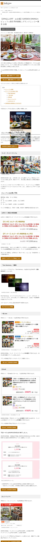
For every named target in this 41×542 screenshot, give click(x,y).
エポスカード (11, 101)
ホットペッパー (12, 99)
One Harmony (11, 93)
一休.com (10, 95)
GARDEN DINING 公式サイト (9, 146)
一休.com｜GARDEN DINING (9, 362)
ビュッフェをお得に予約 (11, 91)
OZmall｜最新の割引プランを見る (10, 75)
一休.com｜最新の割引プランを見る (11, 79)
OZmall (10, 97)
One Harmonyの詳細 (7, 306)
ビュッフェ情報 (9, 89)
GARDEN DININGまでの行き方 (13, 103)
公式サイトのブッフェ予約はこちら (11, 258)
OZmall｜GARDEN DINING (9, 427)
